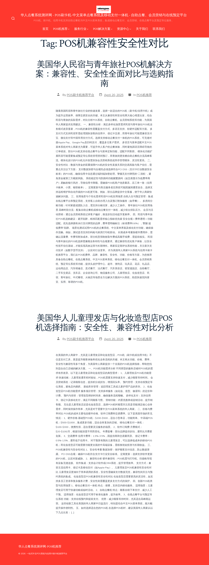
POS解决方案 (102, 29)
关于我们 (142, 29)
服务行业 (81, 29)
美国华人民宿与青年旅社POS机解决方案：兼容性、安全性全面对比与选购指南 (104, 74)
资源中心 (124, 29)
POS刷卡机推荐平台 (80, 95)
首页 (45, 29)
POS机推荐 (61, 29)
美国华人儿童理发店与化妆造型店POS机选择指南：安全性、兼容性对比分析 (104, 323)
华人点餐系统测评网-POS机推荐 (39, 546)
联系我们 (159, 29)
